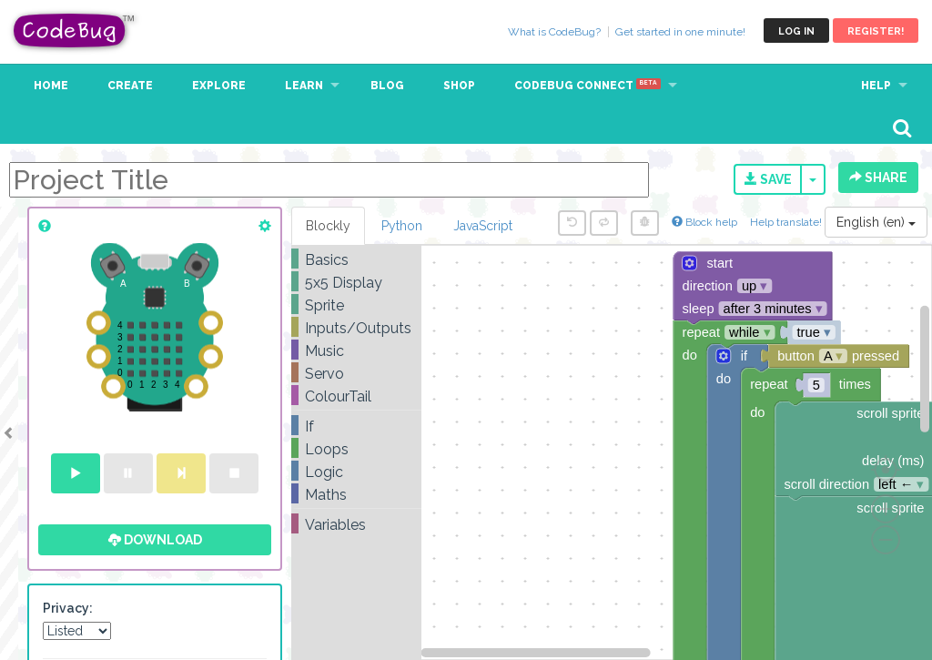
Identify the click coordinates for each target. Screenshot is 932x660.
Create (130, 85)
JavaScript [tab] (482, 225)
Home (51, 85)
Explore (219, 85)
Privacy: (68, 608)
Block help (704, 222)
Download (155, 540)
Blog (387, 85)
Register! (875, 31)
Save (768, 179)
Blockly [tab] (328, 225)
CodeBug (75, 30)
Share (878, 177)
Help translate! (787, 222)
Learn (304, 85)
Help (876, 85)
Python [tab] (401, 225)
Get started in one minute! (680, 31)
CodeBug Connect (587, 85)
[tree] (356, 392)
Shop (459, 85)
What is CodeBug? (554, 31)
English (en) (876, 222)
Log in (796, 31)
